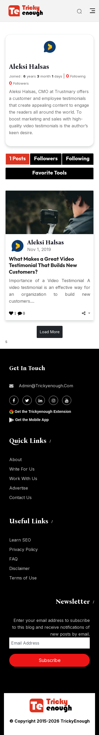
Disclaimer (19, 568)
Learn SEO (20, 540)
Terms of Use (23, 578)
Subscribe (49, 660)
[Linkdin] (40, 400)
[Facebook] (13, 400)
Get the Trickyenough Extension (43, 411)
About (15, 459)
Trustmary (65, 91)
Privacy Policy (23, 549)
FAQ (13, 559)
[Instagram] (53, 400)
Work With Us (23, 478)
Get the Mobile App (32, 420)
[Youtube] (66, 400)
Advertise (18, 488)
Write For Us (22, 469)
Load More (50, 331)
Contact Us (20, 497)
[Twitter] (27, 400)
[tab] (18, 159)
